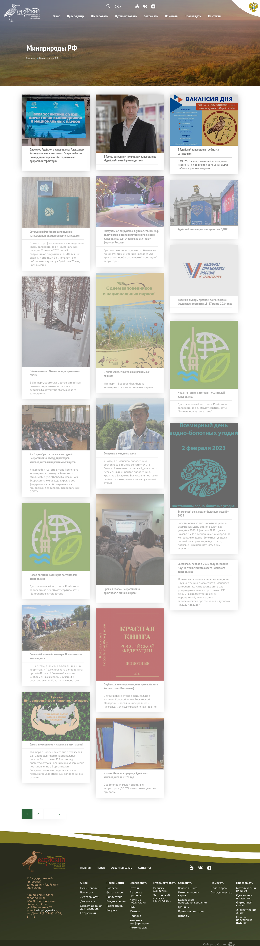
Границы (183, 903)
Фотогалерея (115, 889)
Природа (135, 912)
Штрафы (183, 912)
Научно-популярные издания (244, 916)
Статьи (134, 884)
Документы (88, 897)
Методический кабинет (246, 886)
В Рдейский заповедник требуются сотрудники (197, 151)
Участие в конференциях (139, 918)
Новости (112, 884)
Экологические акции (246, 907)
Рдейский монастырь (160, 886)
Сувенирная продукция (244, 893)
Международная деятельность (91, 903)
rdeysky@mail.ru (46, 907)
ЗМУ (132, 903)
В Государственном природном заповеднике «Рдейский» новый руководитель (129, 158)
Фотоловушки (139, 924)
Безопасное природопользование (192, 897)
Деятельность (89, 893)
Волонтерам (219, 884)
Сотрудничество (221, 889)
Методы (135, 908)
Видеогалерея (116, 897)
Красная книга (187, 884)
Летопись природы (136, 890)
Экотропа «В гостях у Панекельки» (162, 894)
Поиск (101, 864)
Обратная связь (121, 864)
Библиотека (114, 893)
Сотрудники (88, 909)
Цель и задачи (89, 884)
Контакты (214, 16)
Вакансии (86, 889)
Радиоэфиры (115, 902)
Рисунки (112, 906)
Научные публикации (138, 897)
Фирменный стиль (244, 900)
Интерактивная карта (188, 890)
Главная (30, 58)
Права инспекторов (191, 908)
